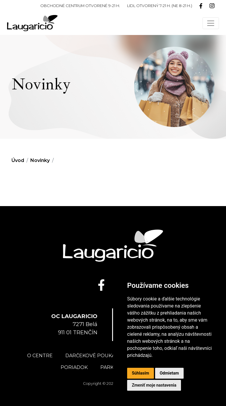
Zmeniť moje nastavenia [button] (154, 385)
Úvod (17, 160)
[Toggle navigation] (210, 23)
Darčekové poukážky (94, 355)
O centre (40, 355)
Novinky (40, 160)
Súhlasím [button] (140, 373)
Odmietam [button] (169, 373)
